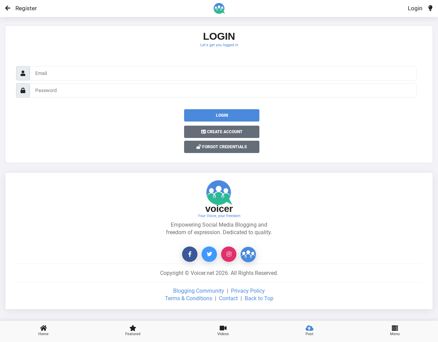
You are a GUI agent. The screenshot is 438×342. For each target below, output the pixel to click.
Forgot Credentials (221, 146)
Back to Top (259, 298)
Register (23, 8)
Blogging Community (198, 291)
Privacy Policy (248, 291)
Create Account (222, 131)
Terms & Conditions (188, 298)
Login (415, 8)
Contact (228, 298)
